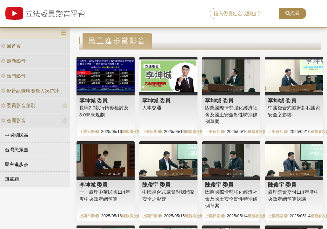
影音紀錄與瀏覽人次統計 (30, 91)
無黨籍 (12, 179)
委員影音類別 (18, 105)
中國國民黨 (17, 135)
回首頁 (11, 46)
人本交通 (151, 107)
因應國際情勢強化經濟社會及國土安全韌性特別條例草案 (231, 114)
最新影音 (13, 61)
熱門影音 (13, 76)
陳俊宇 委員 (156, 185)
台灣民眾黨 (17, 149)
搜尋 (292, 13)
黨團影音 (13, 120)
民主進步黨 (17, 164)
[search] (244, 13)
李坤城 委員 (93, 100)
